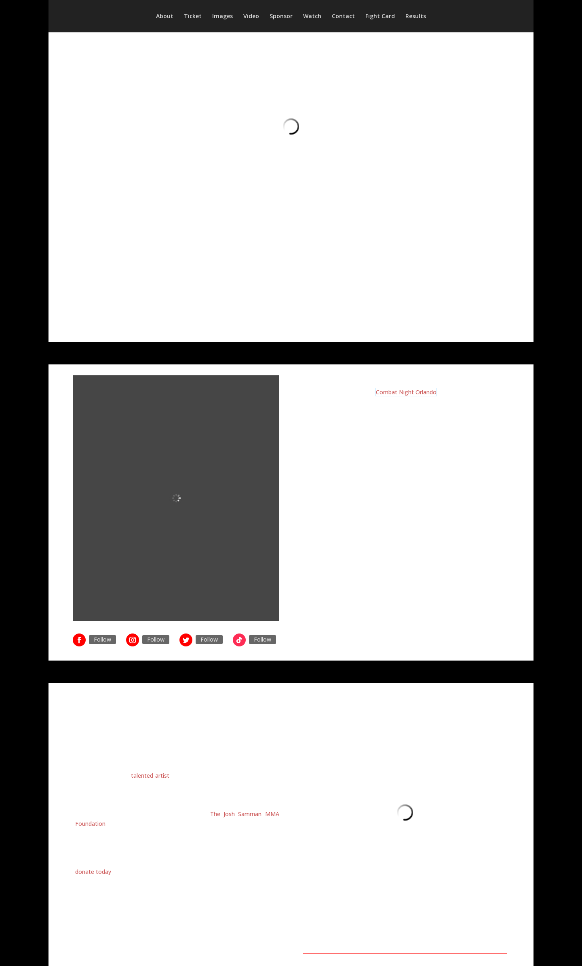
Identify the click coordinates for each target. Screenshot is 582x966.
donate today (93, 872)
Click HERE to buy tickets (406, 552)
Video (251, 16)
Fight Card (380, 16)
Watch (312, 16)
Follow (102, 639)
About (164, 16)
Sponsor (281, 16)
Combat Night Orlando (406, 392)
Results (415, 16)
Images (222, 16)
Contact (343, 16)
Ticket (193, 16)
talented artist (150, 775)
